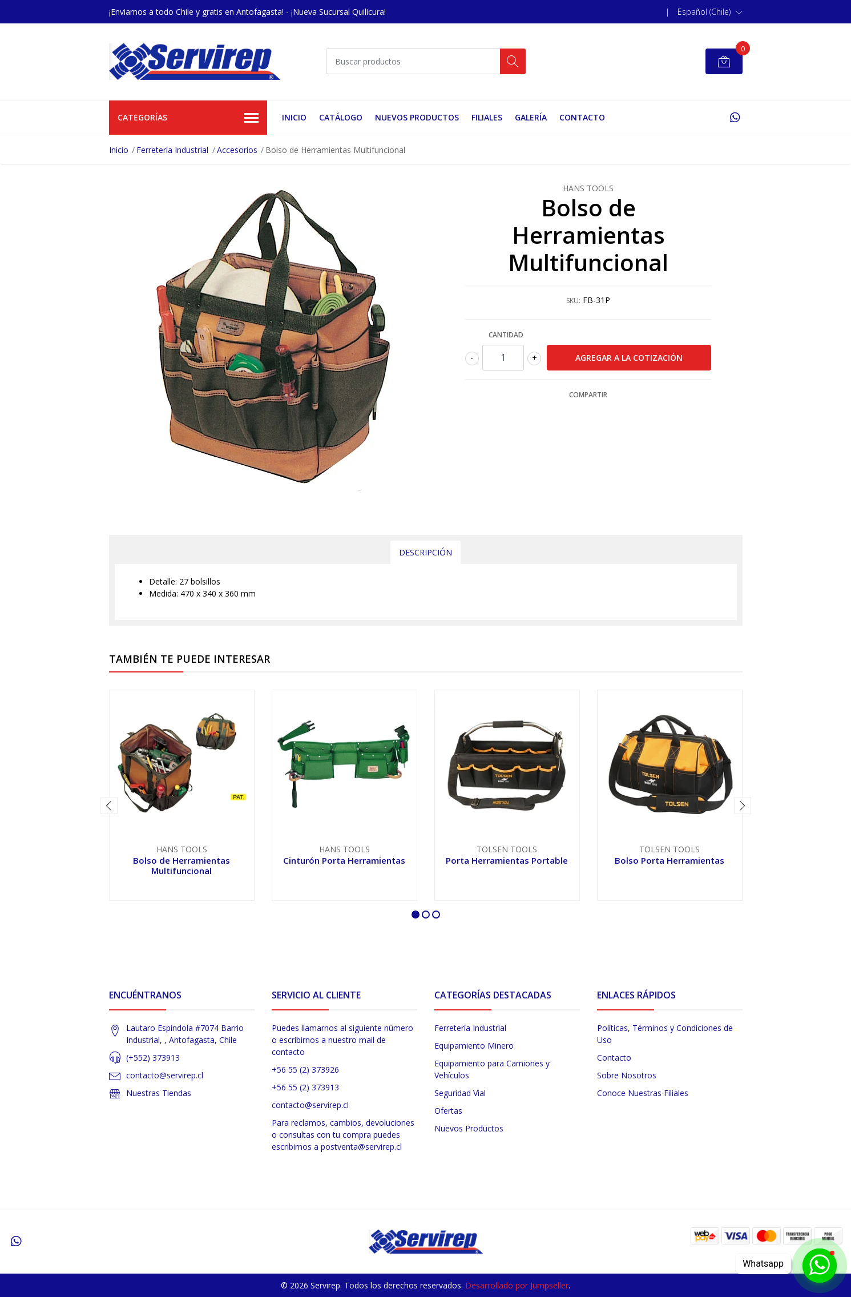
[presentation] (109, 805)
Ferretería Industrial (172, 149)
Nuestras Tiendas (158, 1092)
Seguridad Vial (460, 1092)
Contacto (582, 117)
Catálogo (340, 117)
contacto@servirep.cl (164, 1075)
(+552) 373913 (153, 1057)
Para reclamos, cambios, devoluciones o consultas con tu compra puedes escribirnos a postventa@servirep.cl (343, 1134)
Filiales (486, 117)
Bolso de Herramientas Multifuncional (181, 865)
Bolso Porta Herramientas (669, 860)
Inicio (294, 117)
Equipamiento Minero (474, 1045)
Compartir (588, 395)
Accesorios (237, 149)
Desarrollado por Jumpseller (516, 1285)
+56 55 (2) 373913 (305, 1087)
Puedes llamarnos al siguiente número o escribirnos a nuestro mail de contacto (342, 1039)
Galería (531, 117)
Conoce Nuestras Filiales (642, 1092)
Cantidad (506, 335)
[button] (710, 12)
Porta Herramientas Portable (507, 860)
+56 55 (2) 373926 (305, 1069)
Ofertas (448, 1110)
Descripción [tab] (425, 552)
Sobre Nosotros (626, 1075)
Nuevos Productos (417, 117)
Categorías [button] (188, 118)
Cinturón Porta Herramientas (344, 860)
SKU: (573, 300)
